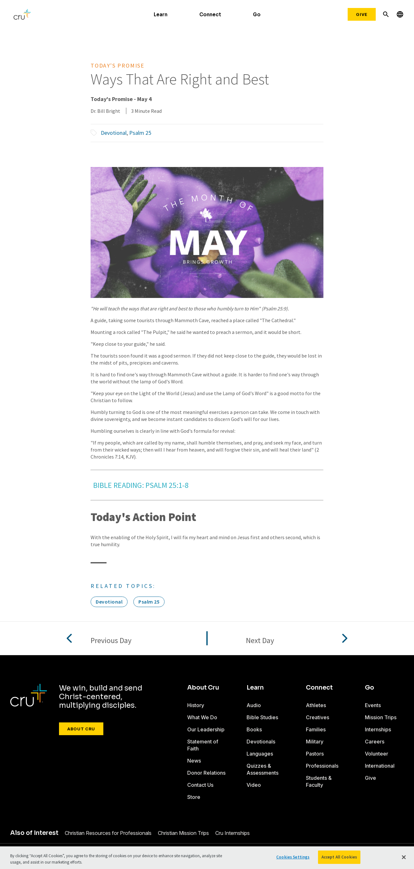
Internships (378, 729)
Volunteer (376, 753)
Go (257, 14)
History (195, 705)
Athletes (316, 705)
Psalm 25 (140, 132)
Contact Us (200, 785)
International (380, 766)
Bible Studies (262, 717)
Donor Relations (206, 773)
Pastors (315, 753)
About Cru (81, 728)
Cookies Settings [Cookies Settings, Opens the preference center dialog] (292, 857)
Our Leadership (206, 729)
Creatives (317, 717)
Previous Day (111, 640)
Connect (210, 14)
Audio (254, 705)
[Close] (404, 857)
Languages (260, 753)
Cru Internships (232, 833)
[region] (207, 857)
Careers (374, 741)
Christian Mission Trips (183, 833)
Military (314, 741)
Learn (160, 14)
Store (193, 797)
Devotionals (261, 741)
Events (373, 705)
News (194, 760)
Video (254, 785)
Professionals (322, 766)
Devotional (114, 132)
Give (361, 14)
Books (254, 729)
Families (316, 729)
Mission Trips (380, 717)
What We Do (202, 717)
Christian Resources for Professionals (108, 833)
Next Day (260, 640)
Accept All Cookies (339, 857)
